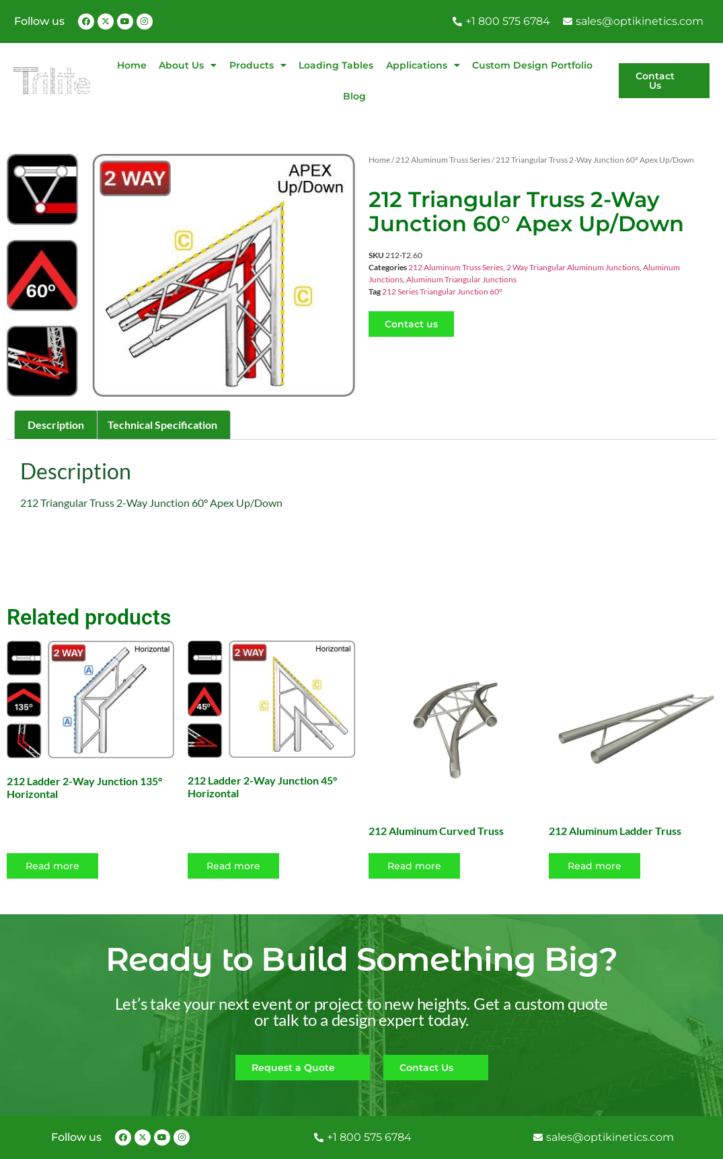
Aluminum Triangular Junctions (461, 279)
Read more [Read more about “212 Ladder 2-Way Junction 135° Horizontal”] (52, 866)
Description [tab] (56, 424)
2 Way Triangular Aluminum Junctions (573, 267)
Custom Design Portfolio (532, 65)
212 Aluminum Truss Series (442, 160)
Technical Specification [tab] (162, 424)
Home (132, 65)
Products (258, 65)
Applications (423, 65)
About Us (188, 65)
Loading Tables (336, 65)
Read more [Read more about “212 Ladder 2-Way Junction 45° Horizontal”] (233, 866)
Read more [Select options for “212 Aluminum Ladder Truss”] (594, 866)
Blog (354, 96)
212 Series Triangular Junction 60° (442, 291)
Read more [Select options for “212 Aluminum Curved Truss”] (414, 866)
